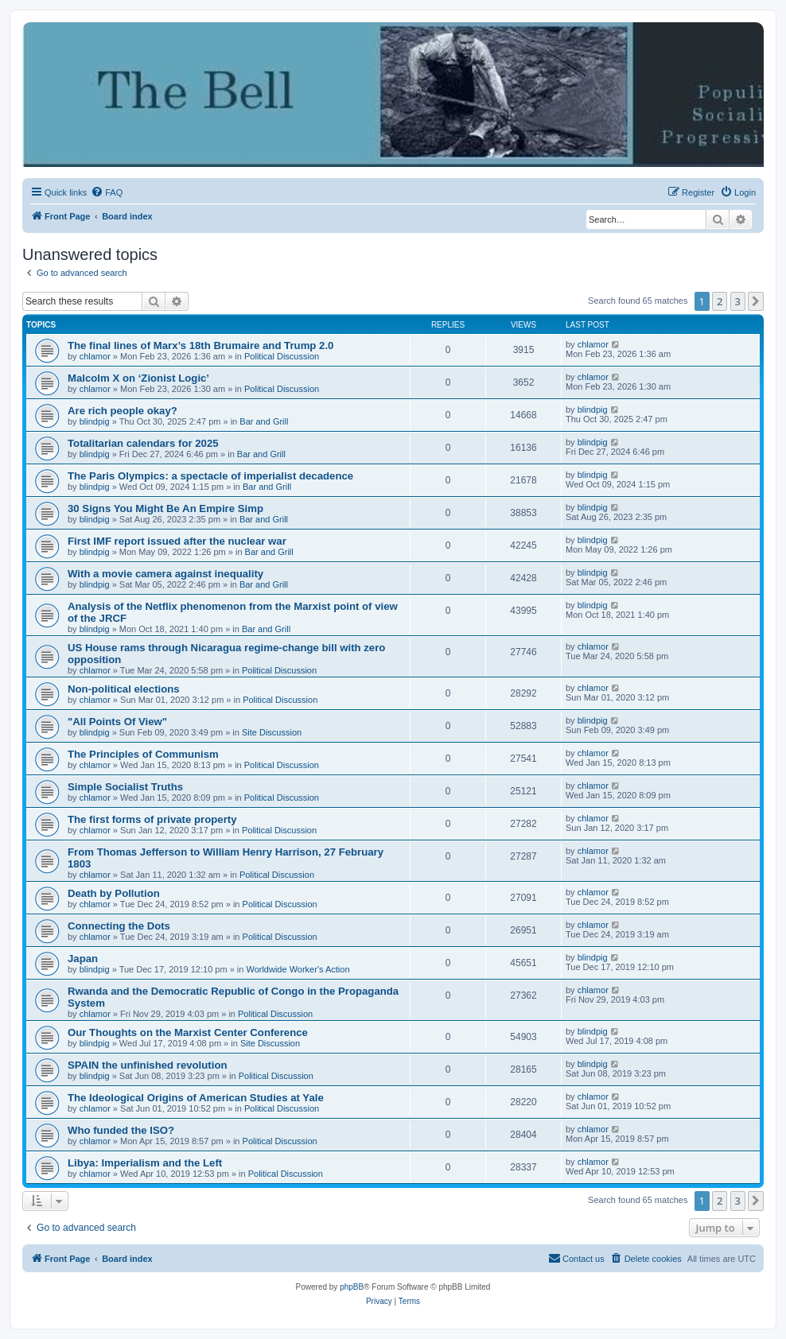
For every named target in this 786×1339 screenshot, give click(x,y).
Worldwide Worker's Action (297, 969)
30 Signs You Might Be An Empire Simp (165, 508)
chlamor (95, 356)
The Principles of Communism (143, 754)
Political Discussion (281, 356)
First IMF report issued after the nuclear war (177, 541)
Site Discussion (272, 732)
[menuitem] (107, 192)
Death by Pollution (114, 893)
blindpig (95, 421)
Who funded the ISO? (121, 1130)
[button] (756, 301)
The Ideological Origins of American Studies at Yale (196, 1098)
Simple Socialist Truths (125, 787)
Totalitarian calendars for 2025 (143, 443)
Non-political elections (124, 689)
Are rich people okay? (122, 411)
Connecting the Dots (119, 926)
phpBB (352, 1287)
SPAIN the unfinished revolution (148, 1065)
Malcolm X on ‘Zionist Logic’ (138, 378)
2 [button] (719, 301)
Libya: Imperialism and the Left (145, 1163)
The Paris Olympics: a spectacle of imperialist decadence (210, 476)
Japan (83, 958)
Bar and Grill (263, 421)
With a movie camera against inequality (165, 574)
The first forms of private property (152, 819)
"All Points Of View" (117, 722)
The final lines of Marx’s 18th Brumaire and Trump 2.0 (200, 345)
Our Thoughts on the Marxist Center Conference (188, 1032)
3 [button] (738, 301)
